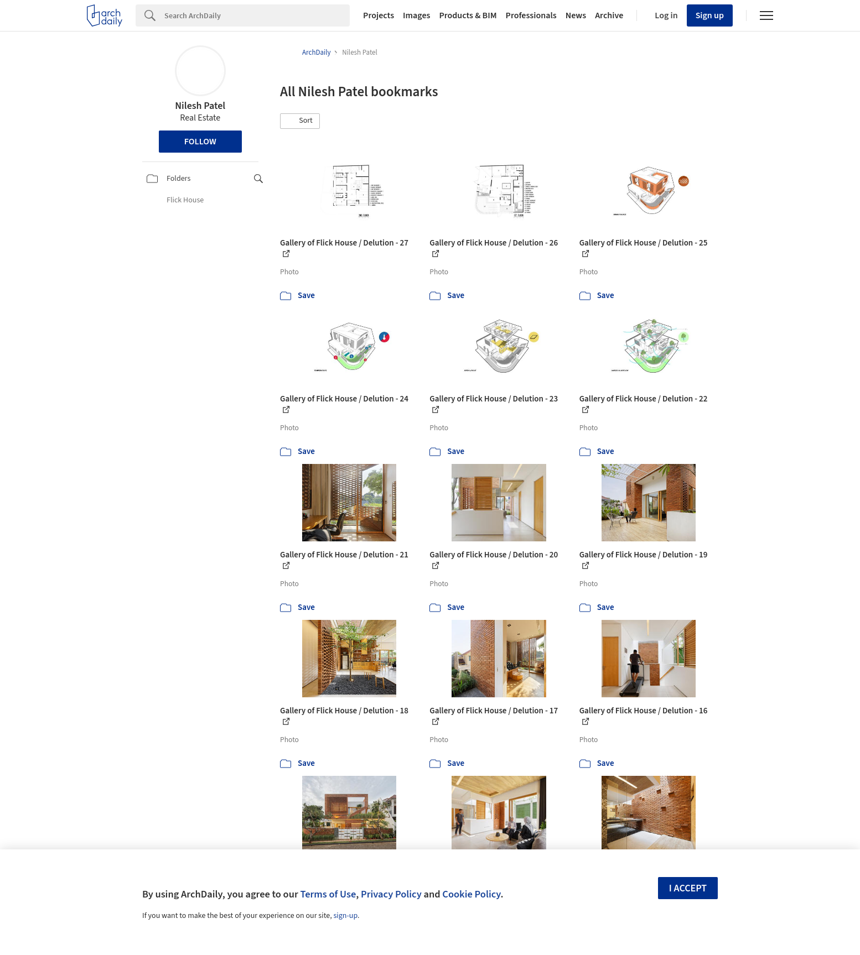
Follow (200, 141)
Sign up (710, 15)
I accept (688, 888)
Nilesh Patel (200, 106)
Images (416, 15)
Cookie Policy (471, 894)
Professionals (531, 15)
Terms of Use (328, 894)
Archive (609, 15)
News (576, 15)
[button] (300, 121)
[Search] (257, 15)
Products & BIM (467, 15)
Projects (378, 15)
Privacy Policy (391, 894)
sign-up (345, 915)
